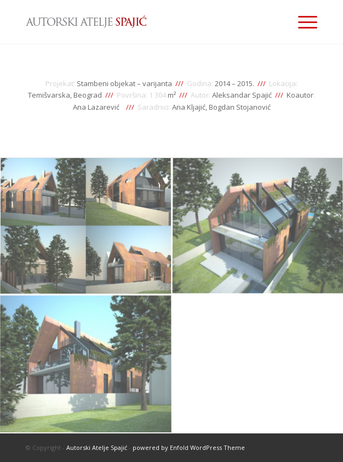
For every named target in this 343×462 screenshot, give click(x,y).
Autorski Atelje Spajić (96, 447)
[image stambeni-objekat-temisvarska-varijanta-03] (86, 364)
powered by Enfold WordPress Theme (189, 447)
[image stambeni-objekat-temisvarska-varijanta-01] (86, 227)
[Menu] (302, 22)
